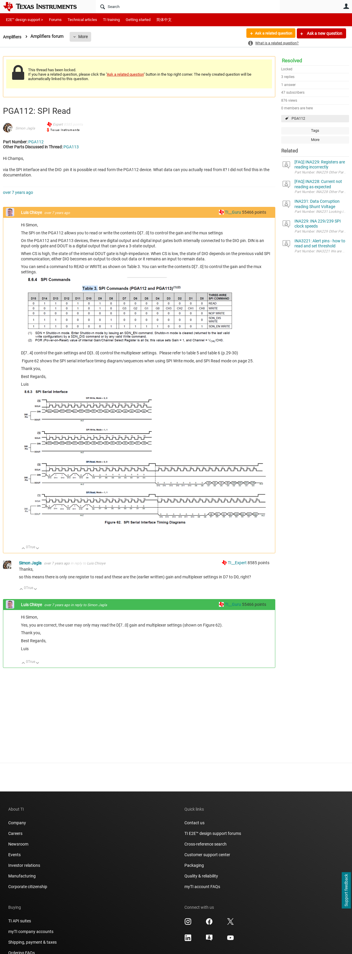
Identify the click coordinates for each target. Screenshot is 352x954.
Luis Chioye (32, 212)
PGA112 (298, 118)
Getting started (138, 19)
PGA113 (71, 147)
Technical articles (82, 19)
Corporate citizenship (27, 886)
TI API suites (19, 921)
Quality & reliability (201, 876)
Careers (15, 833)
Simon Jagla (25, 128)
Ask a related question (271, 33)
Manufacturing (22, 876)
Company (17, 822)
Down (37, 548)
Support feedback (346, 890)
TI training (111, 19)
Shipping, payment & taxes (32, 942)
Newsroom (18, 844)
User (346, 6)
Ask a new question (324, 33)
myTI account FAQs (202, 886)
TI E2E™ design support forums (212, 833)
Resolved (292, 61)
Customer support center (207, 854)
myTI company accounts (30, 931)
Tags (315, 130)
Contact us (194, 822)
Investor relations (24, 865)
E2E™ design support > (24, 19)
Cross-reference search (205, 844)
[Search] (188, 6)
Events (14, 854)
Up (23, 548)
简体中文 (164, 19)
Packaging (194, 865)
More (84, 36)
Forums (55, 19)
